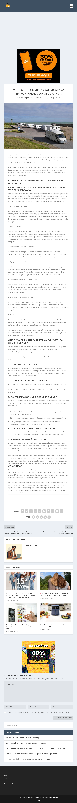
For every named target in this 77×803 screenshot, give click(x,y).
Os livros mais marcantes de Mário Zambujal (23, 738)
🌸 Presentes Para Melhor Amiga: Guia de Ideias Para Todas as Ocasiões (55, 594)
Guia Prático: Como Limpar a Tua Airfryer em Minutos (53, 626)
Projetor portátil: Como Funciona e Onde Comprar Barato (28, 759)
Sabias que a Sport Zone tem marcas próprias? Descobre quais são (31, 754)
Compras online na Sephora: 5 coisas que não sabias (26, 743)
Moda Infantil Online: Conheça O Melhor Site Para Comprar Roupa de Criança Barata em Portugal (20, 595)
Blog (46, 98)
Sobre (6, 775)
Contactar (8, 779)
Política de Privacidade (12, 784)
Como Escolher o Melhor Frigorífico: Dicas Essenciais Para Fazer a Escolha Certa (21, 627)
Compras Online (28, 98)
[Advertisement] (38, 28)
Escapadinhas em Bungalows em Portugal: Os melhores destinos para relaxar (35, 748)
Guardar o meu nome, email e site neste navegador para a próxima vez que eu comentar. (38, 712)
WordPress (54, 797)
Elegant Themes (34, 797)
